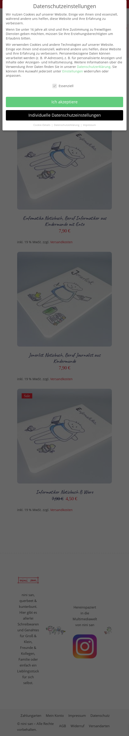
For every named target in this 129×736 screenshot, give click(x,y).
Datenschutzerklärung (94, 63)
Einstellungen (72, 67)
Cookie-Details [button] (42, 121)
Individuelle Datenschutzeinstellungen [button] (64, 111)
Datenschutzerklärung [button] (67, 121)
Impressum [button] (89, 121)
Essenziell (63, 82)
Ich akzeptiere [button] (64, 98)
